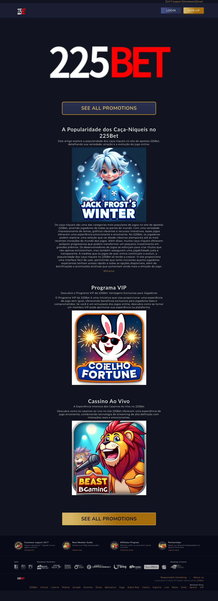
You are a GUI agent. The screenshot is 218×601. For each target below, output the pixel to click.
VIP (202, 587)
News (175, 587)
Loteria (55, 587)
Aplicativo (110, 587)
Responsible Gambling (174, 577)
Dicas (99, 587)
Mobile (66, 587)
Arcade (77, 587)
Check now (77, 550)
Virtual (44, 587)
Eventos (88, 587)
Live (166, 587)
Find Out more (126, 550)
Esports (157, 587)
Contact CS (29, 550)
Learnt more (173, 550)
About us (198, 577)
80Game (109, 271)
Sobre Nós (133, 587)
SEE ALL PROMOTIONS (109, 108)
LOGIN (171, 10)
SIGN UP (194, 10)
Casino (146, 587)
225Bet (200, 580)
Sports (193, 587)
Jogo (122, 587)
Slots (184, 587)
